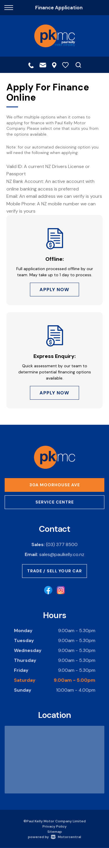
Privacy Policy (54, 826)
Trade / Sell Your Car (54, 571)
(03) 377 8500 (62, 544)
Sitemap (54, 831)
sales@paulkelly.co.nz (61, 554)
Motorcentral (66, 837)
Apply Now (54, 289)
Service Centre (54, 502)
